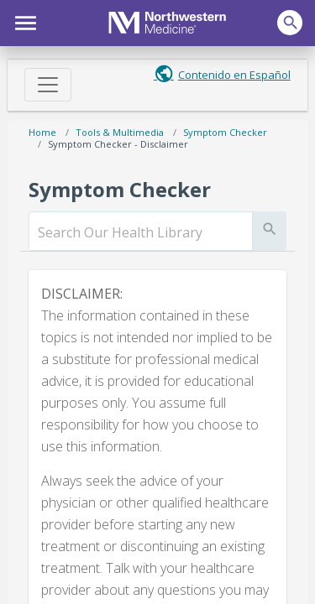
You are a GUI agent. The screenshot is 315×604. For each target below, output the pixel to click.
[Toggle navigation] (47, 85)
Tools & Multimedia (120, 132)
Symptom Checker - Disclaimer (118, 144)
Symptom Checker (225, 132)
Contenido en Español (234, 74)
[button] (23, 21)
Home (42, 132)
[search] (140, 232)
